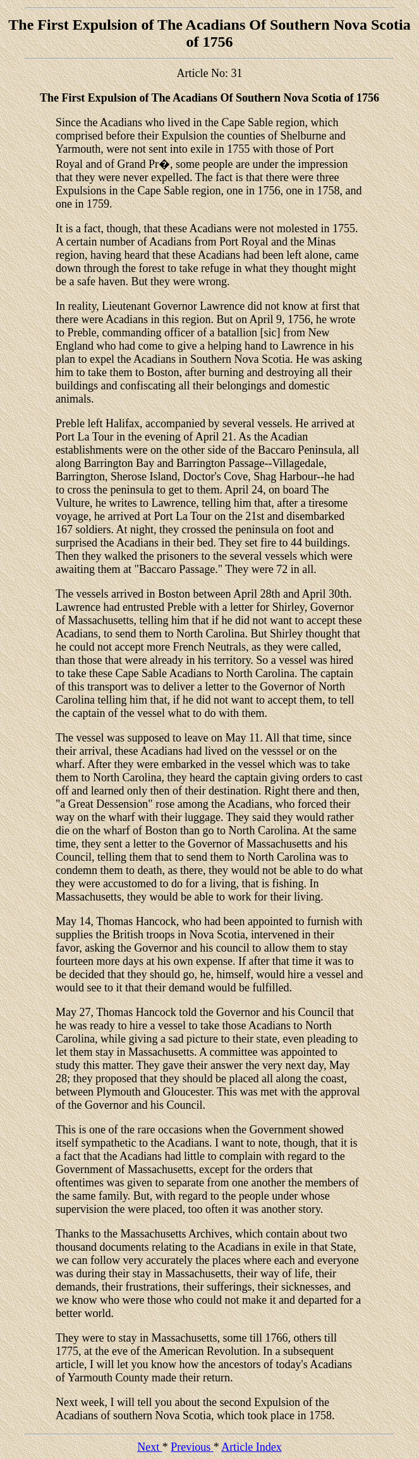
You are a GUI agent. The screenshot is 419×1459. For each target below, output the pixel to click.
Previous (192, 1447)
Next (149, 1447)
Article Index (251, 1447)
